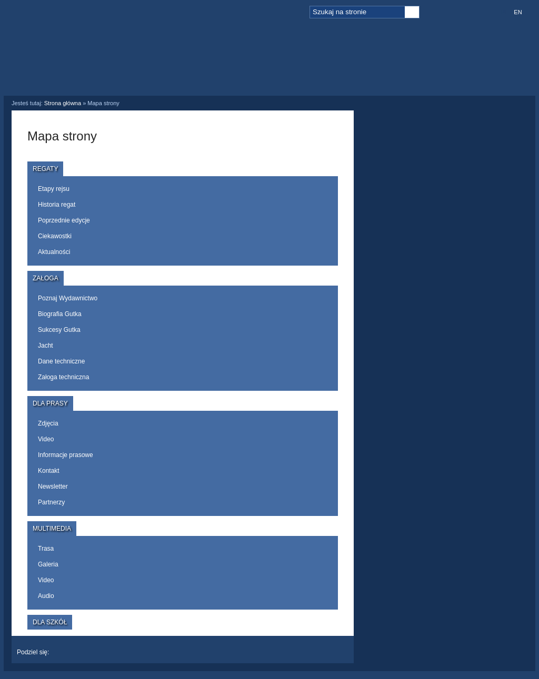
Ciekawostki (55, 236)
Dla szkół (407, 67)
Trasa (46, 548)
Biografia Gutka (60, 314)
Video (46, 439)
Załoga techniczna (63, 377)
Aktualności (54, 252)
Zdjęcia (48, 423)
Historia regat (56, 204)
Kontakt (48, 470)
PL (504, 12)
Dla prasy (301, 67)
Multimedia (340, 56)
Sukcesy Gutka (59, 329)
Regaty (182, 56)
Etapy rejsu (53, 188)
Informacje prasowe (65, 455)
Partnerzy (51, 502)
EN (518, 12)
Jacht (45, 345)
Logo (72, 48)
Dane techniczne (61, 361)
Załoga (235, 56)
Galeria (48, 564)
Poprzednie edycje (64, 220)
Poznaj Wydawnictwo (67, 298)
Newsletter (53, 486)
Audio (46, 596)
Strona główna (62, 103)
